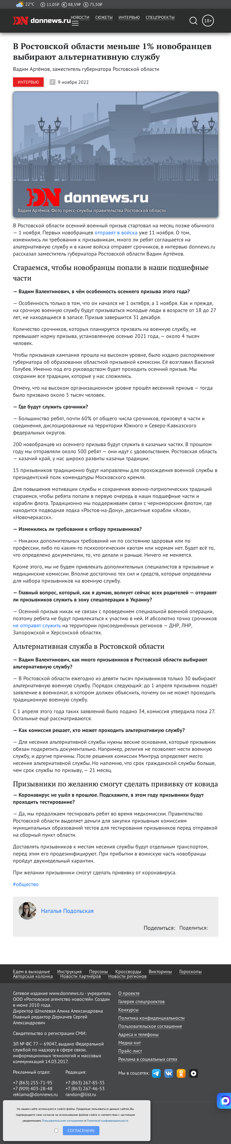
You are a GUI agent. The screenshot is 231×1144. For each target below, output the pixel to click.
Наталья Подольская (56, 911)
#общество (26, 884)
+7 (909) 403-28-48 (33, 1088)
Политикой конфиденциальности (107, 1121)
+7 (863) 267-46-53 (85, 1088)
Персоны (98, 971)
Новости (80, 17)
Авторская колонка (33, 976)
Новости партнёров (80, 976)
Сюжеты (104, 17)
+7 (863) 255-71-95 (33, 1082)
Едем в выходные (31, 971)
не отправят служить (37, 625)
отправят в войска (117, 232)
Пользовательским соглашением (62, 1121)
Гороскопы (190, 971)
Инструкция (69, 971)
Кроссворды (128, 971)
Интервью (129, 17)
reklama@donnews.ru (35, 1094)
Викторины (160, 971)
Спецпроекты (160, 17)
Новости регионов (127, 976)
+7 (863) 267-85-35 (85, 1082)
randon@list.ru (80, 1094)
